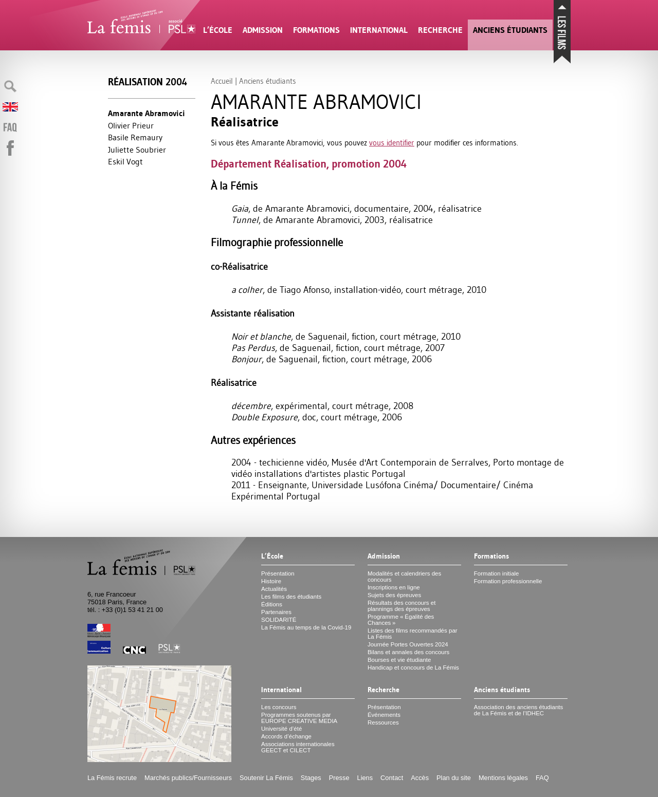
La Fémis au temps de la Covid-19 (306, 627)
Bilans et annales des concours (408, 652)
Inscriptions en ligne (394, 587)
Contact (391, 778)
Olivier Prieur (131, 125)
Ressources (383, 722)
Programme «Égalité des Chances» (401, 620)
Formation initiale (496, 573)
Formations (316, 30)
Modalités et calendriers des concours (404, 576)
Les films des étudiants (291, 597)
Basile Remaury (135, 137)
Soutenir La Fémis (266, 778)
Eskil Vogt (125, 161)
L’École (217, 30)
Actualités (274, 589)
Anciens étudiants (510, 30)
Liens (365, 778)
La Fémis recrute (112, 778)
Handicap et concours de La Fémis (413, 667)
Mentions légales (503, 778)
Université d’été (281, 729)
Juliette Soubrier (137, 149)
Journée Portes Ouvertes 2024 (408, 644)
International (379, 30)
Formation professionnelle (508, 581)
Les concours (279, 707)
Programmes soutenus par (299, 718)
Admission (263, 30)
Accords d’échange (286, 736)
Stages (311, 778)
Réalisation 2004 (147, 82)
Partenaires (276, 612)
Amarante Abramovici (146, 113)
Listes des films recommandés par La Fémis (413, 633)
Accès (420, 778)
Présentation (278, 573)
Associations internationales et (298, 747)
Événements (384, 715)
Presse (339, 778)
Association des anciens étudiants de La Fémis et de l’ (518, 710)
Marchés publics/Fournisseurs (188, 778)
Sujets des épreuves (394, 595)
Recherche (440, 30)
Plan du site (453, 778)
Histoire (271, 581)
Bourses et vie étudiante (399, 660)
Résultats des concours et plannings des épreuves (402, 606)
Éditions (271, 604)
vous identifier (391, 142)
